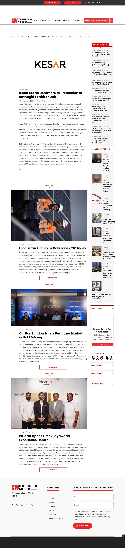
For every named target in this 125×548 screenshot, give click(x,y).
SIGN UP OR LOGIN (92, 3)
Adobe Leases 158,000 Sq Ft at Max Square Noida (107, 184)
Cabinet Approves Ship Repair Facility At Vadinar (101, 91)
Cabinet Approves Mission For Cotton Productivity (101, 83)
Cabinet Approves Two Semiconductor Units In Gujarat (101, 54)
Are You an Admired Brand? (96, 21)
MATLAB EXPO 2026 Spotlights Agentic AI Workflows (107, 271)
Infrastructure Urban (25, 37)
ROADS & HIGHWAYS (96, 290)
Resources (22, 244)
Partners (52, 502)
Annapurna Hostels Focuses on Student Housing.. (107, 204)
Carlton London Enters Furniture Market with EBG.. (107, 163)
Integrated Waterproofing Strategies (107, 220)
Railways (106, 246)
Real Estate (106, 174)
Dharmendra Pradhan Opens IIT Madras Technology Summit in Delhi (100, 118)
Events (58, 21)
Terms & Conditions (55, 519)
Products (22, 330)
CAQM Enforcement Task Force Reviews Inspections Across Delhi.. (101, 129)
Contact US (78, 21)
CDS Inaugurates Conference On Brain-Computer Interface (100, 108)
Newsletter (52, 514)
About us (52, 498)
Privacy (51, 510)
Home (36, 21)
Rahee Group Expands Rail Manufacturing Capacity (107, 254)
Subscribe (73, 3)
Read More (53, 278)
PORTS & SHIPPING (96, 88)
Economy (106, 227)
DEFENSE (94, 104)
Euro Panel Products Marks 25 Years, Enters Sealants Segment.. (102, 74)
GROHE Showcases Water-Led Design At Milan (107, 236)
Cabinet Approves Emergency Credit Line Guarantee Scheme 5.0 (100, 64)
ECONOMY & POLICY (42, 37)
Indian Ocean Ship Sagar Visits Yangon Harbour (101, 99)
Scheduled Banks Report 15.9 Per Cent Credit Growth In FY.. (101, 139)
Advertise (52, 3)
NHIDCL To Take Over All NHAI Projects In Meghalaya (101, 295)
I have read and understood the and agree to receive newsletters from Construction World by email (94, 515)
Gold (50, 21)
